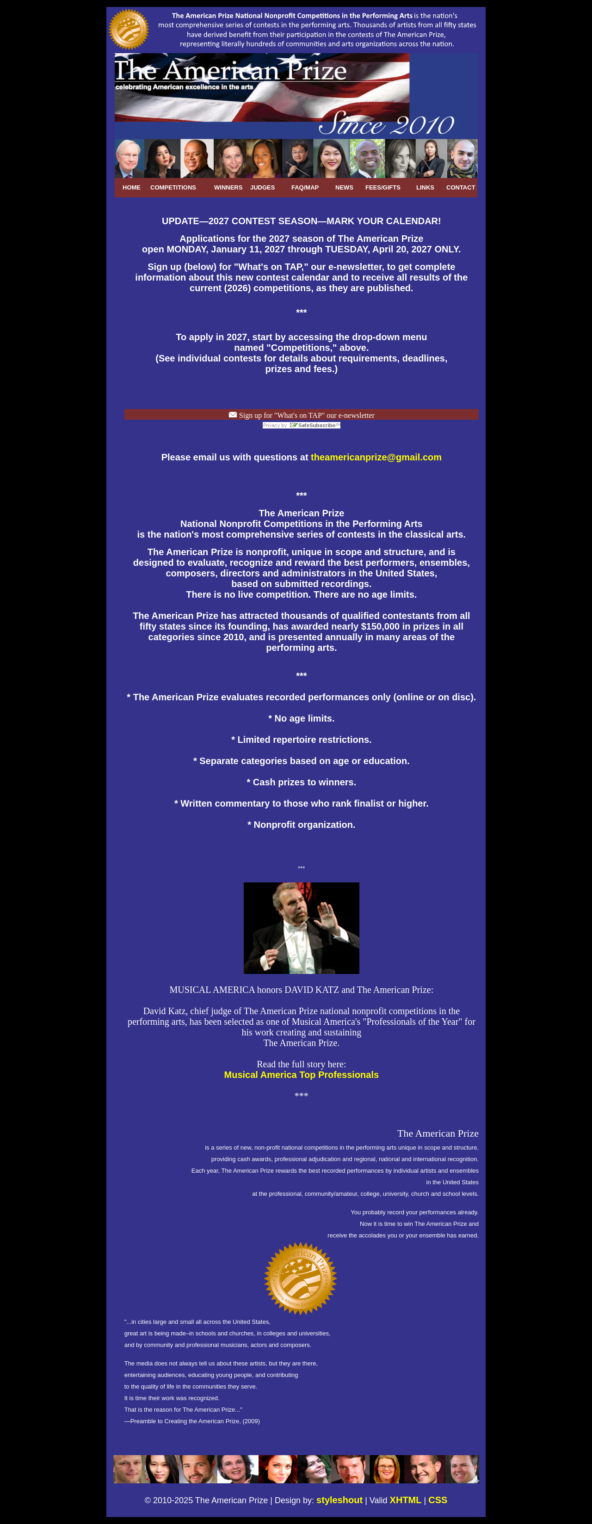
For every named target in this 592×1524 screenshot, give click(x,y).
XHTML (406, 1500)
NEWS (344, 187)
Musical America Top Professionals (301, 1075)
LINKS (425, 187)
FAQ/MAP (305, 187)
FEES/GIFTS (383, 187)
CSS (437, 1500)
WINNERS (228, 187)
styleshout (339, 1500)
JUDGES (262, 187)
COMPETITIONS (173, 187)
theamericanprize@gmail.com (376, 457)
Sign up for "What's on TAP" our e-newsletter (306, 415)
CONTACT (460, 187)
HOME (132, 187)
